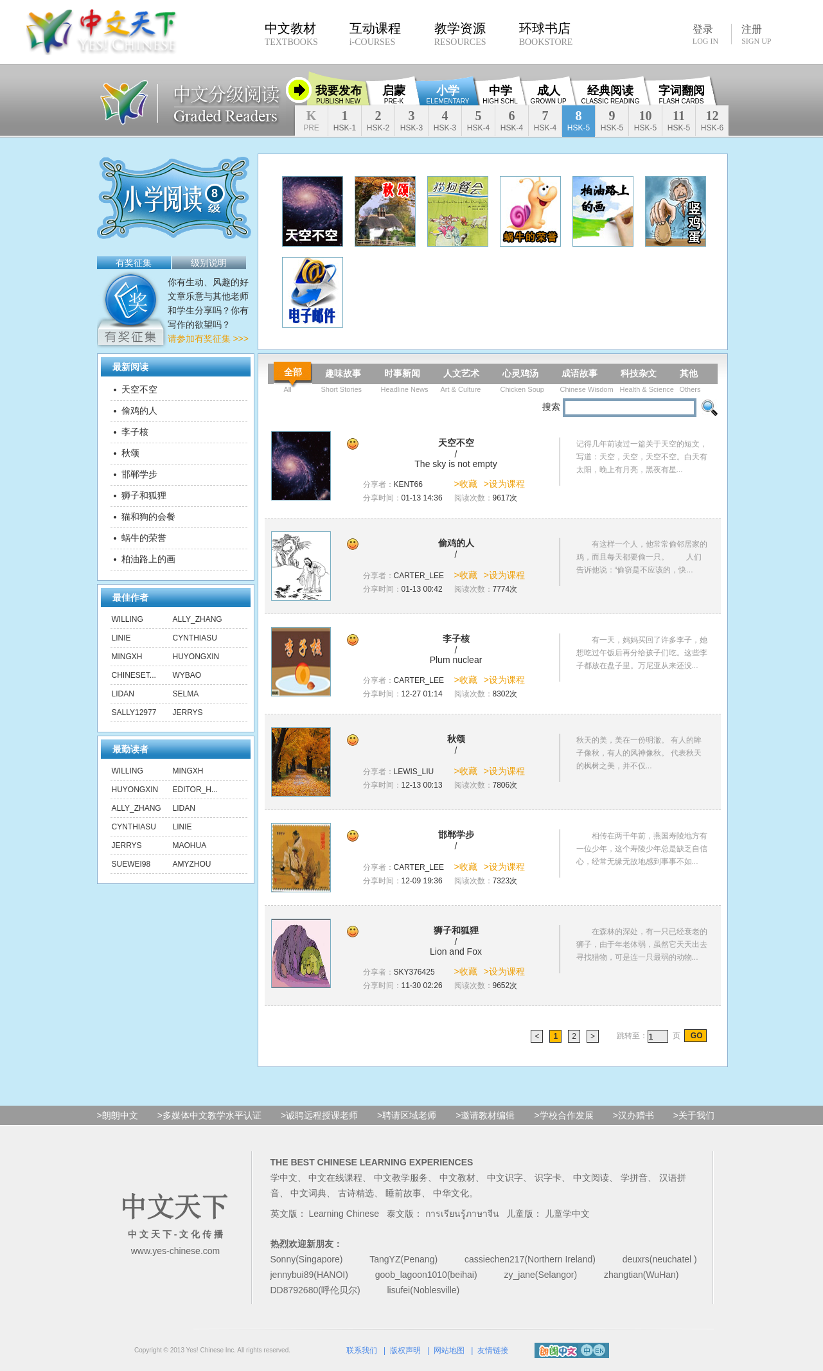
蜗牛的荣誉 (143, 538)
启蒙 (393, 94)
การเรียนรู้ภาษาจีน (462, 1213)
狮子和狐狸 (143, 495)
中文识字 (505, 1177)
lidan (123, 693)
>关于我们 (693, 1115)
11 (679, 120)
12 (712, 120)
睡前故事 (403, 1193)
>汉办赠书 (633, 1115)
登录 (705, 34)
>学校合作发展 (563, 1115)
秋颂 (130, 453)
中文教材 (457, 1177)
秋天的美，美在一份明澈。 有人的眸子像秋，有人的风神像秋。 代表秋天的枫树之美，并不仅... (639, 753)
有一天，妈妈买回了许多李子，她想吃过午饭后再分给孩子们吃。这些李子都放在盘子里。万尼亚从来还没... (641, 652)
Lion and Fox (456, 951)
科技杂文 (639, 373)
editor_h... (195, 789)
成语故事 (579, 373)
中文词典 (308, 1193)
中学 (499, 94)
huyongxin (196, 656)
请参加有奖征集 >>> (208, 338)
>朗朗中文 (117, 1115)
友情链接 (492, 1350)
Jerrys (188, 712)
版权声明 (405, 1350)
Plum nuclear (456, 660)
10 (645, 120)
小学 (448, 94)
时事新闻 (402, 373)
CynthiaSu (195, 637)
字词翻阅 (682, 94)
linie (121, 637)
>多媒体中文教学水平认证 (209, 1115)
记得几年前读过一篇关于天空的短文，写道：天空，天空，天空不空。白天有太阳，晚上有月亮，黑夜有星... (641, 456)
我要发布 (338, 94)
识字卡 (548, 1177)
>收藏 (465, 484)
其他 (689, 373)
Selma (186, 693)
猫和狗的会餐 (148, 516)
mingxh (127, 656)
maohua (190, 845)
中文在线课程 (335, 1177)
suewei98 (131, 864)
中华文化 (451, 1193)
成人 (548, 94)
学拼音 (634, 1177)
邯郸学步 (139, 474)
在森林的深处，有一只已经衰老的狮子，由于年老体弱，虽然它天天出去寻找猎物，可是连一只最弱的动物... (641, 944)
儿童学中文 (567, 1213)
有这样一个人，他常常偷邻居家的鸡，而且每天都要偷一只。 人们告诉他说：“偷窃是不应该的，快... (641, 557)
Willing (127, 619)
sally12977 (134, 712)
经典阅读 (610, 94)
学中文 (283, 1177)
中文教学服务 (401, 1177)
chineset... (134, 675)
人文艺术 (461, 373)
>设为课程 (504, 484)
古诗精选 (356, 1193)
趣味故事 (343, 373)
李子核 (134, 432)
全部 (293, 372)
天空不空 (139, 389)
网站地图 (449, 1350)
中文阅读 (591, 1177)
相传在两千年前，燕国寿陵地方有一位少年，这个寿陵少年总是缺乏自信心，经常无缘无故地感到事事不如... (641, 848)
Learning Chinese (343, 1213)
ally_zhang (197, 619)
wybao (187, 675)
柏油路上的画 (148, 559)
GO (695, 1035)
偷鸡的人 (139, 410)
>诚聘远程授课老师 (319, 1115)
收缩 (299, 90)
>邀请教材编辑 (485, 1115)
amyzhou (192, 864)
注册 (756, 35)
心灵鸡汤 (520, 373)
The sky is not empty (455, 464)
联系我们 (361, 1350)
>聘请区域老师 (406, 1115)
